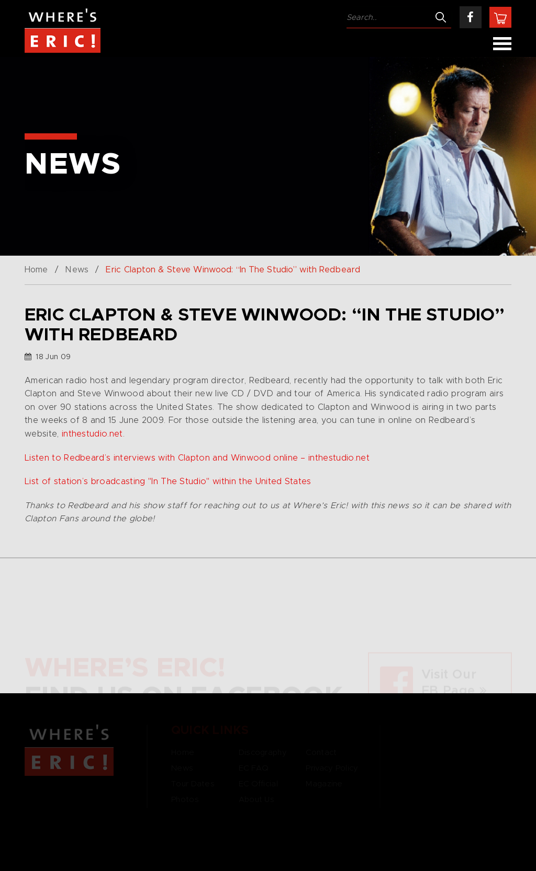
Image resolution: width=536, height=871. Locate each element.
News (76, 270)
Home (36, 270)
